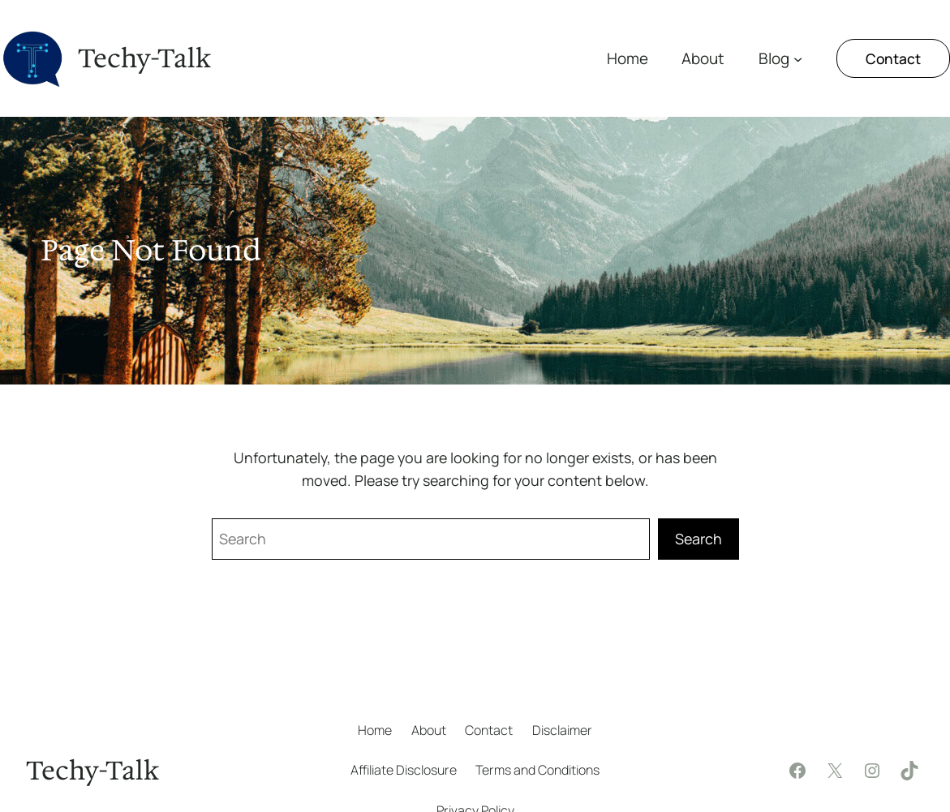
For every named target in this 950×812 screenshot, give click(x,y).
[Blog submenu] (797, 58)
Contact (893, 58)
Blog (774, 58)
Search (698, 538)
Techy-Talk (144, 58)
